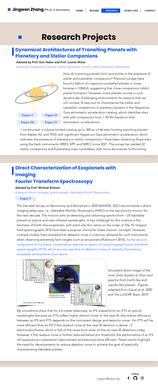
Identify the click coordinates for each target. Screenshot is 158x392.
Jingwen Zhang (28, 9)
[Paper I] (27, 115)
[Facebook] (128, 378)
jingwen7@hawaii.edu (108, 378)
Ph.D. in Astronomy (57, 9)
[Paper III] (27, 122)
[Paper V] (25, 198)
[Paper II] (51, 115)
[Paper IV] (51, 122)
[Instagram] (142, 378)
